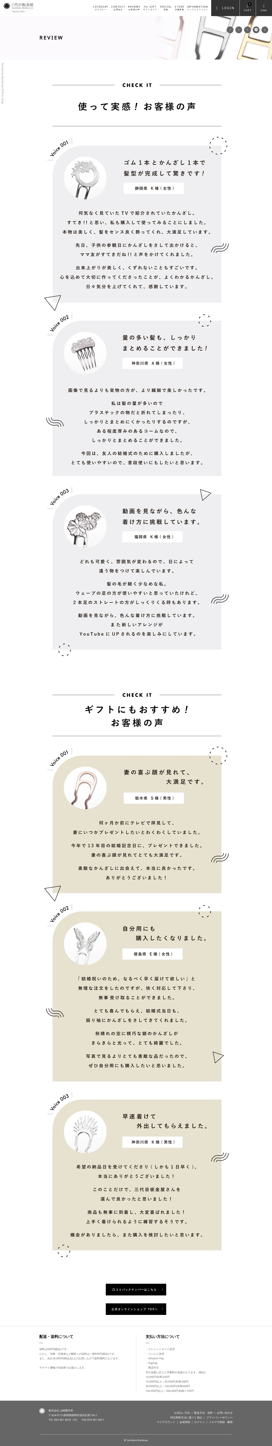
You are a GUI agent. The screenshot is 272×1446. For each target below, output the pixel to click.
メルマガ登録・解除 (221, 1422)
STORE (179, 7)
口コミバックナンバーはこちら (134, 1289)
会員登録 (184, 1422)
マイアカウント (166, 1422)
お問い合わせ (225, 1412)
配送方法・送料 (203, 1412)
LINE (256, 29)
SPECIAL (166, 7)
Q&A (264, 10)
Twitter (264, 29)
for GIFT (150, 7)
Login (228, 8)
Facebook (230, 29)
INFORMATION (197, 7)
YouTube (247, 29)
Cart (248, 7)
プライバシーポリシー (219, 1417)
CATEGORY (100, 7)
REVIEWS (134, 7)
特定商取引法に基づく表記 (186, 1417)
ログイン (199, 1422)
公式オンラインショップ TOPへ (134, 1309)
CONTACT (118, 7)
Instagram (238, 29)
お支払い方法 (182, 1412)
